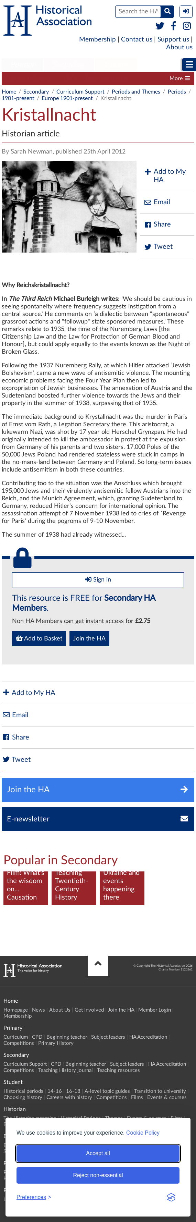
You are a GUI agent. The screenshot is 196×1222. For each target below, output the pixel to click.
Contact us (136, 39)
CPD (69, 78)
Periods (177, 92)
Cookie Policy (143, 1133)
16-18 (73, 1091)
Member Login (154, 1010)
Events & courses (167, 1097)
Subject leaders (108, 1037)
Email (156, 202)
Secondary (69, 64)
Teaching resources (118, 1070)
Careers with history (69, 1097)
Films (137, 1097)
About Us (59, 1010)
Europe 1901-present (67, 98)
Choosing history (22, 1097)
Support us (173, 39)
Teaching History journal (65, 1070)
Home (9, 92)
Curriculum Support (29, 78)
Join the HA (89, 639)
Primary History (56, 1043)
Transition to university (160, 1091)
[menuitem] (22, 65)
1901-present (18, 98)
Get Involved (89, 1010)
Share (157, 224)
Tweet (158, 246)
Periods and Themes (136, 92)
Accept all (98, 1153)
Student (116, 64)
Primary (22, 64)
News (38, 1010)
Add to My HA (164, 175)
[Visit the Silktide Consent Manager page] (171, 1197)
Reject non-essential (98, 1175)
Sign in (98, 579)
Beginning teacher (107, 78)
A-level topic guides (107, 1091)
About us (179, 47)
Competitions (18, 1043)
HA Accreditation (148, 1037)
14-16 (54, 1091)
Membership (97, 39)
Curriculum (15, 1037)
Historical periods (23, 1091)
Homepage (15, 1010)
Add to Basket (39, 638)
